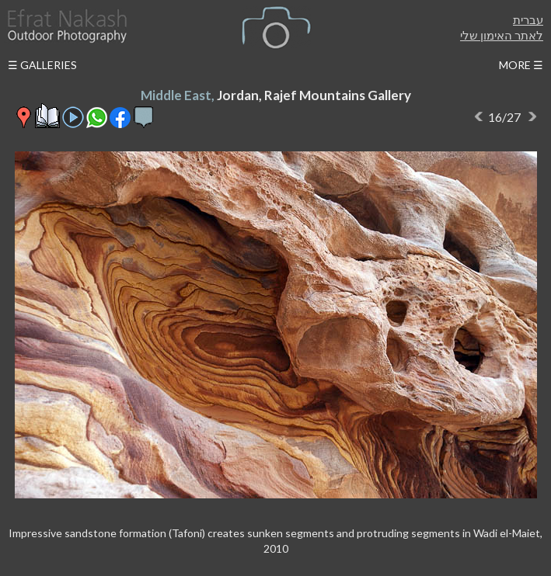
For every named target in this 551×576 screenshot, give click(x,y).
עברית (528, 19)
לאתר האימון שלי (501, 35)
